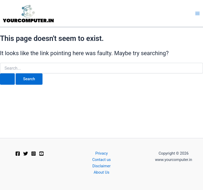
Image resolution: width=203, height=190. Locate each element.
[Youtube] (41, 153)
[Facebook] (17, 153)
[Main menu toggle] (197, 13)
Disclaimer (101, 166)
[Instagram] (33, 153)
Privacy (101, 153)
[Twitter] (25, 153)
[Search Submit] (7, 79)
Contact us (101, 159)
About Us (101, 172)
